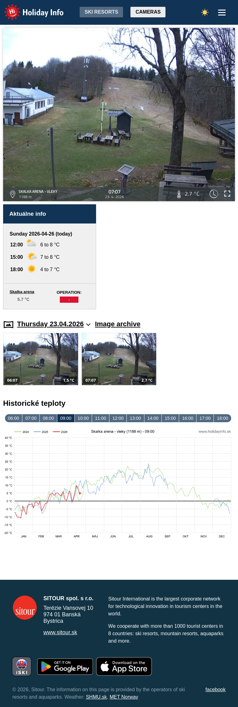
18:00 (222, 418)
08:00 (48, 418)
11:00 (100, 418)
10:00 (83, 418)
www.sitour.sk (60, 632)
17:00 (205, 418)
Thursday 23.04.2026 (53, 324)
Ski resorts (101, 12)
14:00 (152, 418)
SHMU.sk (96, 697)
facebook (215, 689)
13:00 (135, 418)
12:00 (118, 418)
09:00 (65, 418)
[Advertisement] (168, 256)
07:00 (31, 418)
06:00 (13, 418)
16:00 (187, 418)
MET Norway (124, 697)
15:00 (170, 418)
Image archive (117, 324)
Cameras (148, 12)
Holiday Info (28, 8)
